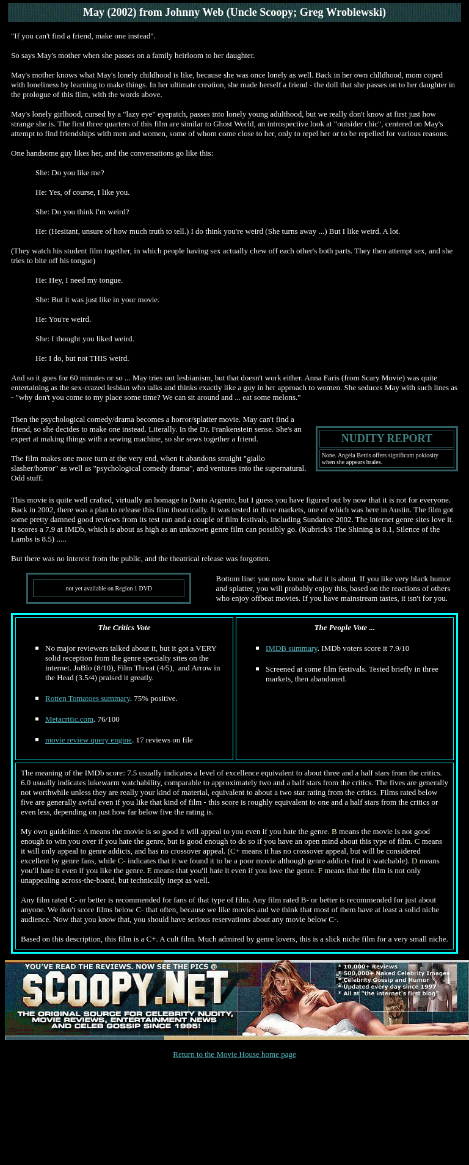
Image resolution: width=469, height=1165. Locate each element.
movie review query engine (88, 739)
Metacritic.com (69, 719)
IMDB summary (292, 648)
